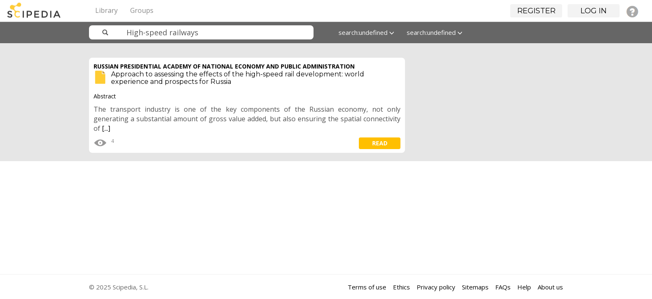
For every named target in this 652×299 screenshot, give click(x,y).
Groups (141, 10)
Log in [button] (593, 10)
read (380, 143)
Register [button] (536, 10)
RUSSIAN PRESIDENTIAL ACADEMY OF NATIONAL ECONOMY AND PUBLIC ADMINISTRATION (224, 66)
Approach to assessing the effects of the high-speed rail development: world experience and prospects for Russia (237, 78)
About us (550, 287)
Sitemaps (475, 287)
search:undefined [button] (366, 32)
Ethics (401, 287)
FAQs (503, 287)
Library (106, 10)
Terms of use (367, 287)
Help (524, 287)
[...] (106, 128)
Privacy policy (436, 287)
